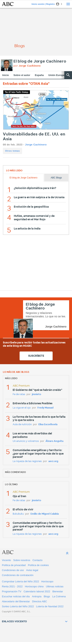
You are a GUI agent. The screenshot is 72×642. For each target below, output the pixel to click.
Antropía (36, 596)
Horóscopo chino (34, 586)
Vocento (6, 560)
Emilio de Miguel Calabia (45, 514)
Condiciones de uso (13, 570)
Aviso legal (32, 570)
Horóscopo (47, 581)
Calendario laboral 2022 (37, 591)
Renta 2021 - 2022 (12, 586)
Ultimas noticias (54, 586)
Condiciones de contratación (17, 575)
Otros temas (12, 151)
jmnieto (36, 394)
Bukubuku (18, 514)
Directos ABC (39, 601)
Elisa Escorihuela (47, 424)
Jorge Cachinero (36, 144)
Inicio (5, 75)
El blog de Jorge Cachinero (39, 61)
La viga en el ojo (22, 408)
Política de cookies (38, 565)
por (27, 66)
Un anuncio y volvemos (26, 441)
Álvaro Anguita (54, 441)
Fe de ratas (19, 394)
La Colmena (59, 596)
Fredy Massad (45, 408)
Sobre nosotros (21, 560)
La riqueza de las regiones (27, 461)
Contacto (37, 560)
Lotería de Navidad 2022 (49, 606)
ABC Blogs (56, 177)
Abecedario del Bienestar (16, 601)
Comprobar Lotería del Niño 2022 (20, 581)
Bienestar (57, 591)
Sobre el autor (21, 75)
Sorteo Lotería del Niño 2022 (18, 606)
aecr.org (53, 461)
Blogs (47, 596)
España (39, 75)
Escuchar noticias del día (16, 596)
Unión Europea (57, 75)
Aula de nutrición (22, 424)
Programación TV (11, 591)
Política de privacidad (14, 565)
